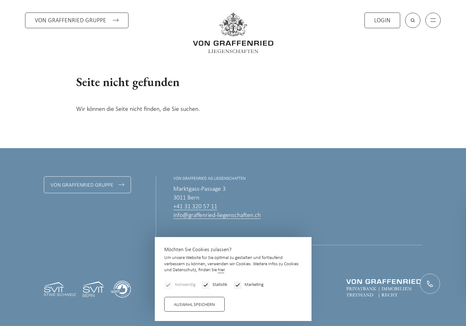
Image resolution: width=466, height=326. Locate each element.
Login (382, 21)
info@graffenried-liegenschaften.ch (217, 215)
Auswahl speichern (194, 305)
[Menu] (433, 20)
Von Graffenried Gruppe (70, 21)
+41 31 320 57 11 (195, 207)
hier (221, 270)
